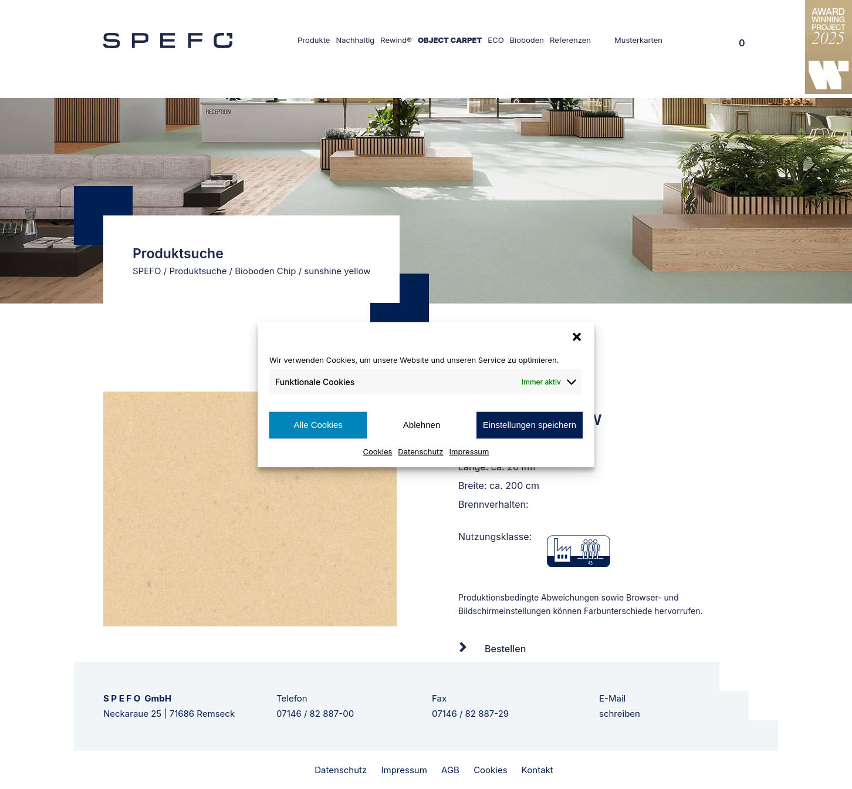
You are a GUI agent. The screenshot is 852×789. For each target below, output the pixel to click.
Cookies (378, 451)
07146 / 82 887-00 (315, 713)
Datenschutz (420, 451)
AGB (450, 769)
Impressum (469, 451)
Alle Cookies (317, 425)
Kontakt (537, 769)
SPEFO (147, 271)
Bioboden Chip (265, 271)
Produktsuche (197, 271)
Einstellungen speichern (529, 425)
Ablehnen (421, 425)
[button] (577, 337)
